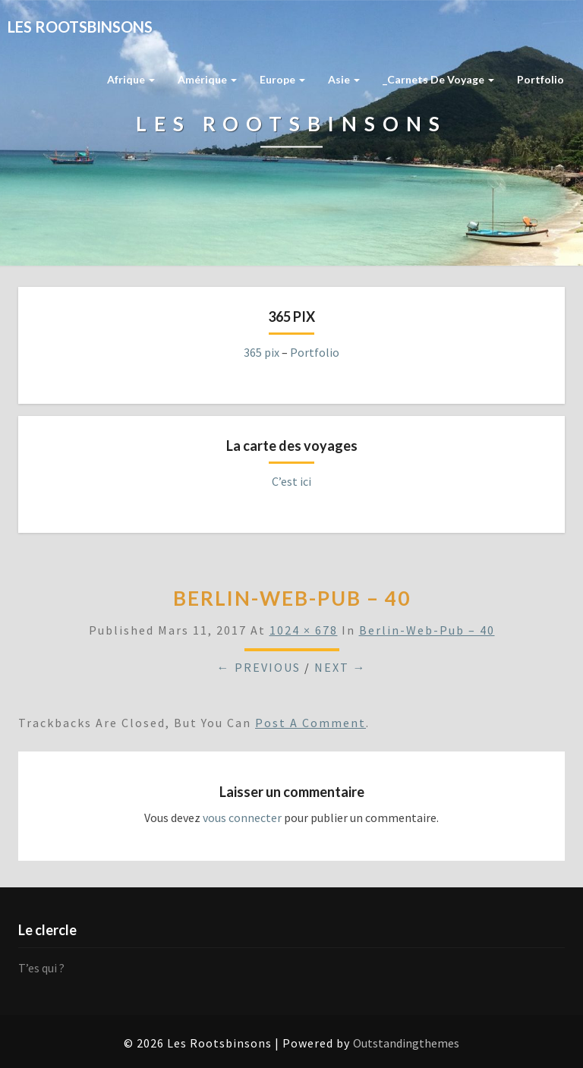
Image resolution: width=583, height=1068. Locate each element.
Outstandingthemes (406, 1043)
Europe (282, 79)
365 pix (261, 352)
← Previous (259, 667)
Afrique (131, 79)
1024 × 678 (303, 630)
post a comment (310, 722)
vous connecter (242, 817)
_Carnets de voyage (438, 79)
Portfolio (540, 79)
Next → (340, 667)
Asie (344, 79)
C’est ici (291, 481)
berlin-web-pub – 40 (427, 630)
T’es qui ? (41, 967)
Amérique (207, 79)
